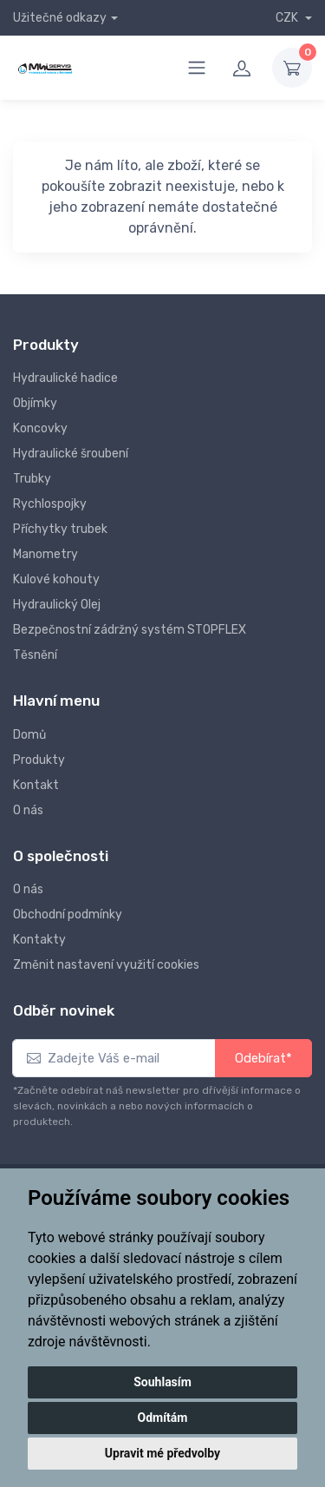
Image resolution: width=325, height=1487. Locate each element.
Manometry (45, 554)
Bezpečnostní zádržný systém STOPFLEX (129, 629)
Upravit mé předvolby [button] (162, 1453)
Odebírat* (263, 1058)
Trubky (32, 478)
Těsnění (35, 655)
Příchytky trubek (60, 529)
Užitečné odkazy (60, 17)
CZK (288, 17)
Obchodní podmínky (67, 914)
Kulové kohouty (56, 579)
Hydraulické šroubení (70, 453)
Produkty (39, 760)
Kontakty (39, 939)
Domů (29, 734)
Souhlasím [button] (162, 1382)
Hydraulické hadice (65, 378)
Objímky (35, 403)
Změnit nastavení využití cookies (106, 964)
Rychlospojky (50, 504)
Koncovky (40, 428)
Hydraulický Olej (57, 604)
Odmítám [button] (163, 1417)
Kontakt (36, 785)
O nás (28, 810)
